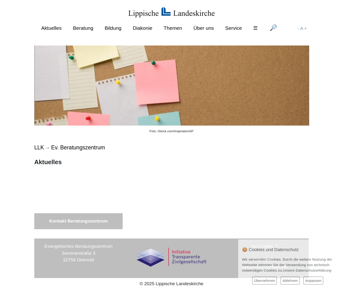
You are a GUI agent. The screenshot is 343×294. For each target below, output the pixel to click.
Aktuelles (51, 28)
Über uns (203, 28)
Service (233, 28)
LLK (39, 147)
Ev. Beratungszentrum (78, 147)
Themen (173, 28)
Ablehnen (290, 281)
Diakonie (142, 28)
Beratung (83, 28)
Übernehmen (264, 281)
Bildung (113, 28)
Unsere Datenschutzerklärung (307, 270)
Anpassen (313, 281)
